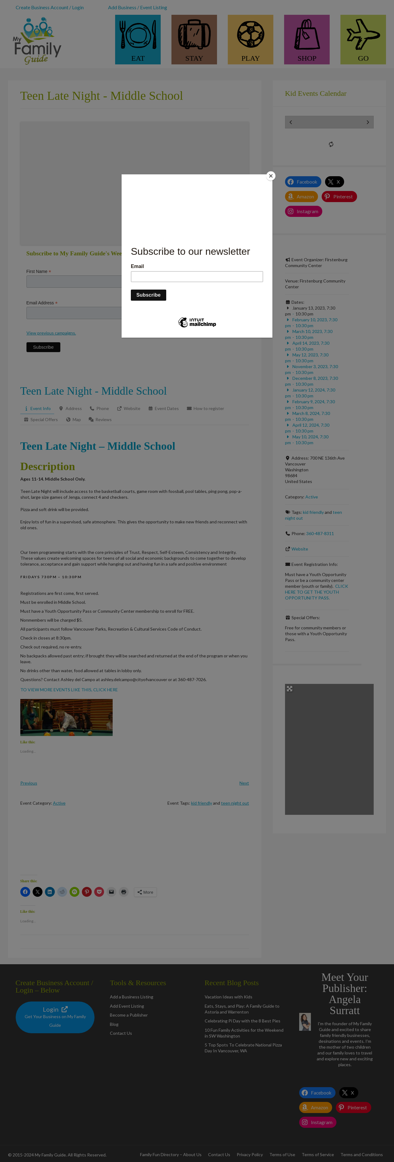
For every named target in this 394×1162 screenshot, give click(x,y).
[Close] (270, 176)
